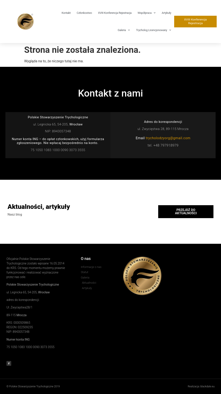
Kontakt (66, 12)
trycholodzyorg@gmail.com (168, 138)
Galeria (124, 30)
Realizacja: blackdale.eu (201, 386)
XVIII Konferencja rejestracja (114, 12)
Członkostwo (84, 12)
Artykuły (166, 12)
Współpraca (146, 13)
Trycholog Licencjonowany (153, 30)
